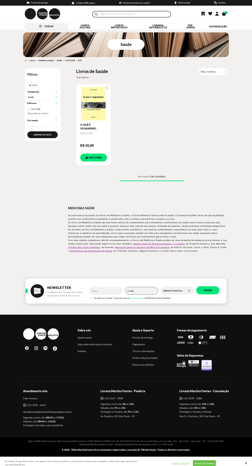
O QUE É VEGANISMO (88, 126)
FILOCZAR (70, 60)
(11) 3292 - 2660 (36, 405)
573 (79, 60)
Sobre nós (84, 330)
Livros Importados (119, 26)
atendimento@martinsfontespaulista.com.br (44, 411)
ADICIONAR (94, 157)
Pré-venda (190, 26)
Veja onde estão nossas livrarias (94, 344)
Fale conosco (30, 398)
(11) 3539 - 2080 (192, 398)
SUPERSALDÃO (218, 26)
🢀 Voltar (33, 85)
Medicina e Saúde (46, 60)
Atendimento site (35, 391)
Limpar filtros (42, 134)
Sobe (29, 458)
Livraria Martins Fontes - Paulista (122, 391)
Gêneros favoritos (173, 290)
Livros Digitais (85, 26)
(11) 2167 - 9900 (113, 398)
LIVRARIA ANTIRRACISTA (158, 26)
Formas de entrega (142, 337)
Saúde (59, 60)
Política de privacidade (145, 357)
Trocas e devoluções (143, 351)
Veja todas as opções (38, 113)
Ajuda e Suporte (143, 330)
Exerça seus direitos (143, 364)
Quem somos (84, 337)
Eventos (81, 351)
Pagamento (138, 344)
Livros (32, 60)
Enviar (208, 290)
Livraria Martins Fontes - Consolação (204, 391)
